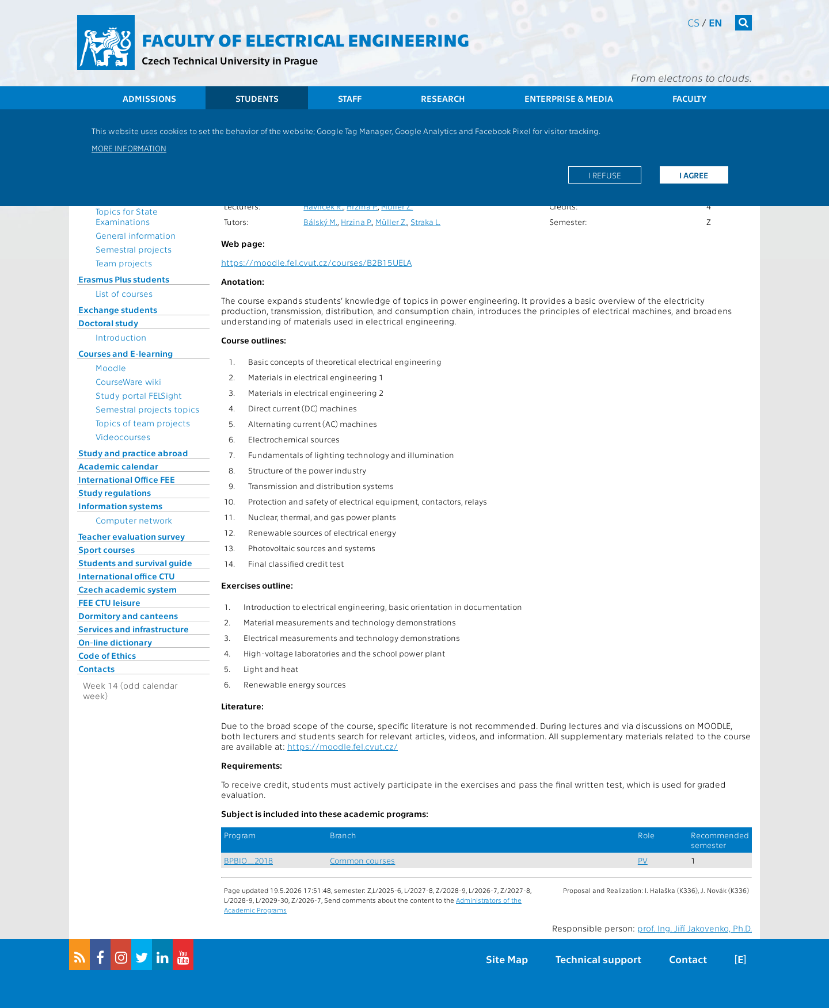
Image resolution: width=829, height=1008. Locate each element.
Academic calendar (118, 466)
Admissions (149, 98)
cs (693, 22)
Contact (688, 959)
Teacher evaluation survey (131, 536)
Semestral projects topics (147, 409)
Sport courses (106, 549)
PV (643, 860)
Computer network (134, 520)
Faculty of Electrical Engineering (305, 39)
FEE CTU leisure (109, 602)
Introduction (121, 337)
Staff (350, 98)
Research (443, 98)
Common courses (362, 860)
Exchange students (117, 309)
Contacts (96, 668)
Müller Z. (397, 206)
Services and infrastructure (133, 629)
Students (257, 98)
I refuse (604, 175)
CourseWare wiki (128, 381)
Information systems (120, 506)
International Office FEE (126, 479)
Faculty (689, 98)
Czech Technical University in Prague (230, 60)
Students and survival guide (135, 563)
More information (129, 147)
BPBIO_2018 (248, 860)
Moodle (111, 367)
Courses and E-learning (125, 353)
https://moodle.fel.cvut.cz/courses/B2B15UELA (316, 262)
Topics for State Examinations (127, 216)
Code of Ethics (107, 655)
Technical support (598, 959)
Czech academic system (127, 589)
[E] (740, 959)
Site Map (507, 959)
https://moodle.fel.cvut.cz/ (342, 746)
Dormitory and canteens (128, 615)
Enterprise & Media (568, 98)
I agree (693, 175)
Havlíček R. (323, 206)
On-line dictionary (115, 642)
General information (136, 235)
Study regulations (114, 492)
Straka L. (425, 222)
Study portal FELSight (139, 395)
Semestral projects (134, 249)
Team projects (124, 263)
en (715, 22)
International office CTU (126, 576)
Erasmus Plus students (123, 279)
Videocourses (123, 437)
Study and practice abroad (133, 453)
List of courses (124, 293)
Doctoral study (108, 323)
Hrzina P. (362, 206)
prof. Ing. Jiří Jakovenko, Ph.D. (694, 928)
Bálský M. (320, 222)
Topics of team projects (143, 423)
